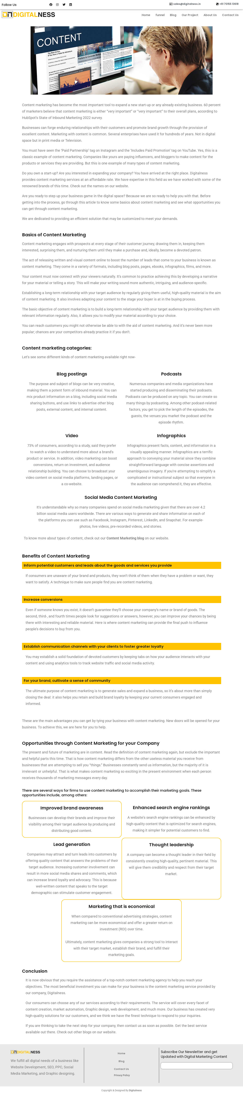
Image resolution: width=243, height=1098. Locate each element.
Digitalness (135, 1090)
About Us (210, 15)
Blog (173, 15)
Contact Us (230, 15)
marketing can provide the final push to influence (169, 622)
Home (146, 15)
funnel (160, 15)
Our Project (190, 15)
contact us (133, 1026)
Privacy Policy (122, 1075)
